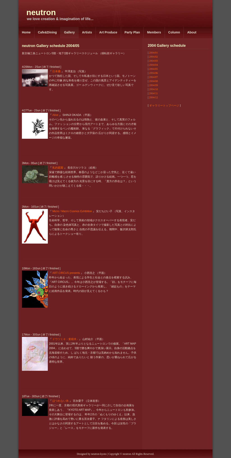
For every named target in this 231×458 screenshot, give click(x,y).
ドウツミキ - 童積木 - (65, 339)
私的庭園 (57, 167)
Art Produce (108, 32)
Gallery (69, 32)
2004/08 (153, 81)
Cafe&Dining (47, 32)
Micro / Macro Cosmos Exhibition (72, 211)
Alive (55, 115)
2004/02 (153, 56)
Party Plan (132, 32)
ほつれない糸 (60, 400)
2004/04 (153, 64)
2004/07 (153, 77)
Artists (87, 32)
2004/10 (153, 89)
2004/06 (153, 73)
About (191, 32)
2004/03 (153, 60)
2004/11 (153, 93)
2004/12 (153, 97)
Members (154, 32)
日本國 (56, 71)
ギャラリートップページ (164, 105)
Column (174, 32)
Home (26, 32)
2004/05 (153, 68)
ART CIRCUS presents (66, 273)
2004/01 (153, 52)
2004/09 (153, 85)
